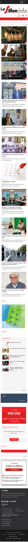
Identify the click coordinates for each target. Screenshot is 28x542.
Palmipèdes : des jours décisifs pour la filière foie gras (13, 290)
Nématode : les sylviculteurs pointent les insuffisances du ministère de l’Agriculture (12, 208)
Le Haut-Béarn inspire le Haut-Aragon (11, 76)
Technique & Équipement (8, 512)
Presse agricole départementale (13, 538)
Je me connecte (26, 15)
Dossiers (4, 446)
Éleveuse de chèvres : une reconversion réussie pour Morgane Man (17, 356)
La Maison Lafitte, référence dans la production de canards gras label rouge (13, 101)
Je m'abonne (15, 15)
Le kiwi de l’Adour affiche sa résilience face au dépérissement (14, 40)
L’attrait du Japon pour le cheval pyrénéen (13, 59)
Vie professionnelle (12, 73)
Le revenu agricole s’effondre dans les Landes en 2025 (13, 128)
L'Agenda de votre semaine (8, 181)
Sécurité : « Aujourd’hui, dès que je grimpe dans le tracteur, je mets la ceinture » (16, 368)
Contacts (3, 534)
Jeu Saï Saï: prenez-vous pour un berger (17, 348)
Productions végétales (8, 37)
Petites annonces (23, 15)
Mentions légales (13, 536)
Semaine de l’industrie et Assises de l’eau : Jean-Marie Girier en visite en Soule (14, 263)
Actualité (4, 73)
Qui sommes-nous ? (12, 534)
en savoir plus (14, 421)
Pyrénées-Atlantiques (19, 56)
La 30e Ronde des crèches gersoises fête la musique (13, 155)
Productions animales (7, 56)
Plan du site (22, 534)
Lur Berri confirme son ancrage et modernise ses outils (14, 236)
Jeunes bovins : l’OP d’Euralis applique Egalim (17, 362)
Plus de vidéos (22, 400)
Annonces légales (19, 15)
